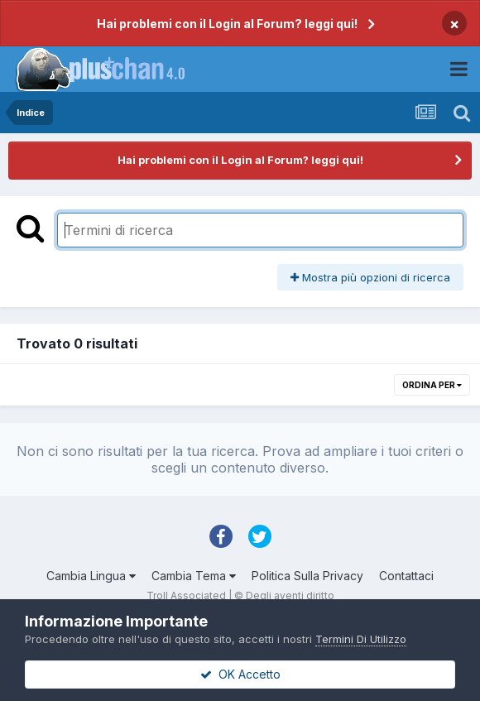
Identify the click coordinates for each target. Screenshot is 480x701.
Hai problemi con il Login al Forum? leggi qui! (227, 24)
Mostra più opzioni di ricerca (370, 277)
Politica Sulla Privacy (307, 576)
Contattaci (406, 576)
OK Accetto (240, 674)
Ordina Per (432, 385)
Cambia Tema (193, 576)
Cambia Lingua (91, 576)
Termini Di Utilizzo (360, 639)
